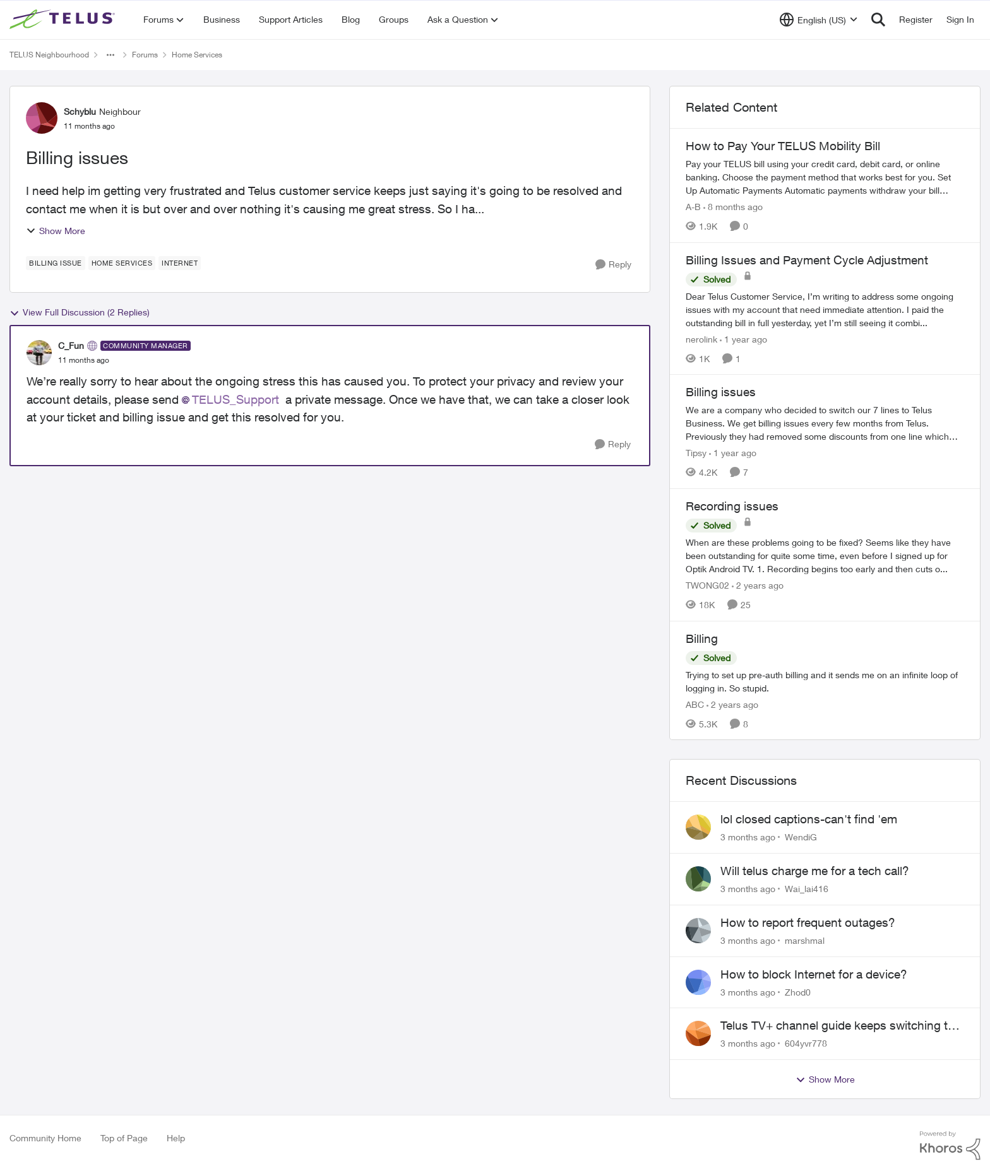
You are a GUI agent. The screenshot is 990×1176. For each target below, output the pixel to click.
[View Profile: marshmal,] (698, 930)
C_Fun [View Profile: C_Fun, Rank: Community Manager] (71, 345)
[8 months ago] (733, 206)
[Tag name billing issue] (55, 263)
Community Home (45, 1137)
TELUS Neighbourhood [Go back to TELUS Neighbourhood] (49, 54)
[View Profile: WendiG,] (698, 827)
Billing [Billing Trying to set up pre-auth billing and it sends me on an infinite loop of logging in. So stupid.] (702, 638)
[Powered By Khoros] (950, 1145)
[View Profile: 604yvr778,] (698, 1033)
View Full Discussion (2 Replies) (79, 312)
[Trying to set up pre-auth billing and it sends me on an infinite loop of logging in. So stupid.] (825, 680)
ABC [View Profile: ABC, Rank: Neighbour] (695, 703)
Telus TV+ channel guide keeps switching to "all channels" (837, 1025)
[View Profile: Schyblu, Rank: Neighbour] (41, 118)
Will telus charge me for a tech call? (814, 871)
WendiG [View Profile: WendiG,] (801, 837)
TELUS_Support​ (235, 399)
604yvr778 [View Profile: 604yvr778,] (806, 1043)
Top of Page (124, 1137)
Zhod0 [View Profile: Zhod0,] (798, 991)
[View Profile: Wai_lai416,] (698, 878)
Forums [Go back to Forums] (145, 54)
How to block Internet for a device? (813, 974)
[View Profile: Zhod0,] (698, 982)
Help (176, 1137)
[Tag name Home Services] (122, 263)
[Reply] (613, 264)
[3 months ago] (747, 837)
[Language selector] (818, 19)
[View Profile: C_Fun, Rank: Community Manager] (39, 352)
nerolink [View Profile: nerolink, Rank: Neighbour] (701, 338)
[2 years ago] (758, 585)
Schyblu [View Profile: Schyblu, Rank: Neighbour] (80, 111)
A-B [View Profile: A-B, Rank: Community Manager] (693, 206)
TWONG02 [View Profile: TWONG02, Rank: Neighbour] (707, 585)
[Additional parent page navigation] (110, 55)
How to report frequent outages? (807, 922)
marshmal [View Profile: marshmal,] (805, 940)
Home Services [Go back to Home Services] (197, 54)
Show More (55, 230)
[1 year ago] (743, 338)
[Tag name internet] (179, 263)
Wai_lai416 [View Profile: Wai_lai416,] (806, 888)
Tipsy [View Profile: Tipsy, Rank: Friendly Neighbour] (696, 452)
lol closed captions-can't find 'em (808, 819)
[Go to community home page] (63, 19)
